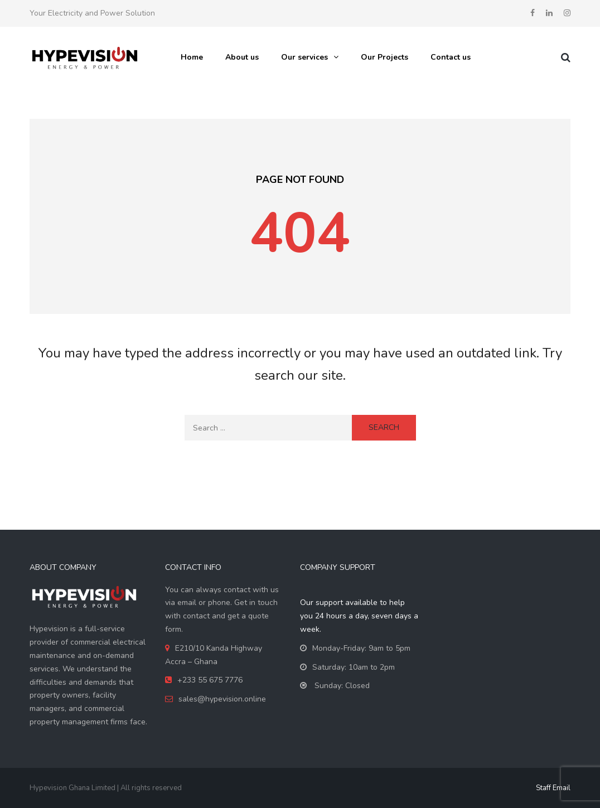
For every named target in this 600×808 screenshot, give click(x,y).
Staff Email (553, 788)
